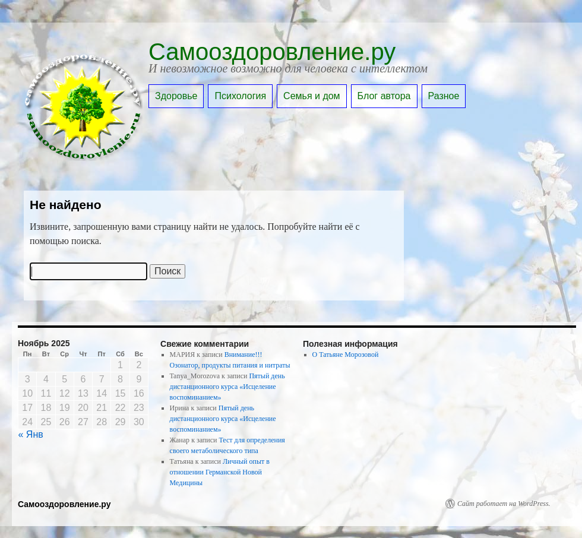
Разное (444, 96)
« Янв (30, 434)
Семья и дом (311, 96)
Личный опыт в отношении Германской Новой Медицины (220, 472)
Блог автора (384, 96)
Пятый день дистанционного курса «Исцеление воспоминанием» (227, 386)
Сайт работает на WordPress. (504, 503)
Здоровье (176, 96)
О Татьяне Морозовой (345, 354)
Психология (240, 96)
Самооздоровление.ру (272, 52)
